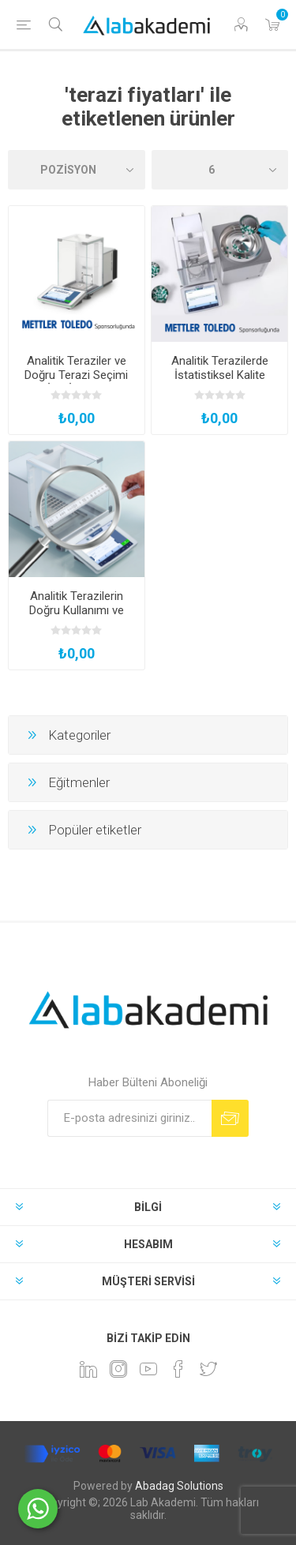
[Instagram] (118, 1369)
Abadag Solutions (179, 1485)
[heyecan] (208, 1369)
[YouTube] (148, 1369)
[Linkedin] (88, 1369)
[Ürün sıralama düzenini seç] (76, 169)
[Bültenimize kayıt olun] (129, 1118)
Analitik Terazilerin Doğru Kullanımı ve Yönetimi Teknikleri (76, 610)
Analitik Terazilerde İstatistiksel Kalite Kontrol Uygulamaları (220, 375)
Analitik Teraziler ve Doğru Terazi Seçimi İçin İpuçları (76, 375)
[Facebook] (178, 1369)
